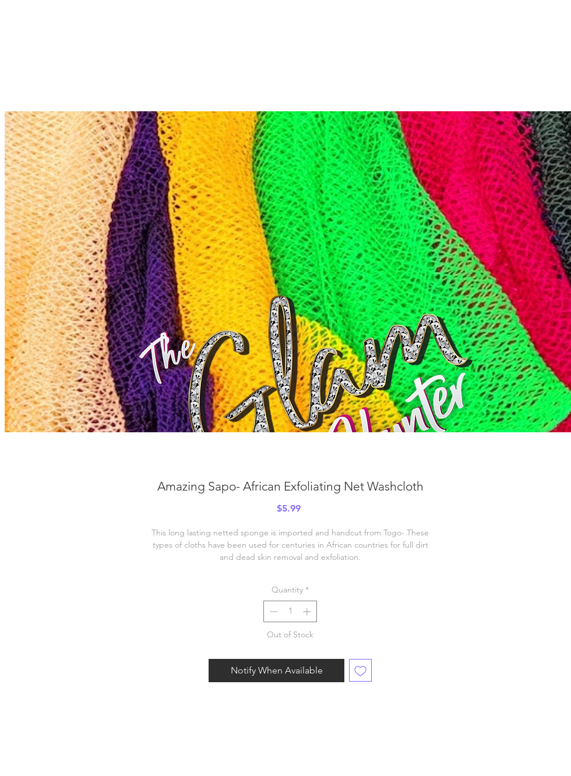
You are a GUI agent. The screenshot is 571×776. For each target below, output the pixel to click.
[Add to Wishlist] (360, 670)
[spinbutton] (290, 611)
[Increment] (308, 611)
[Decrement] (272, 611)
